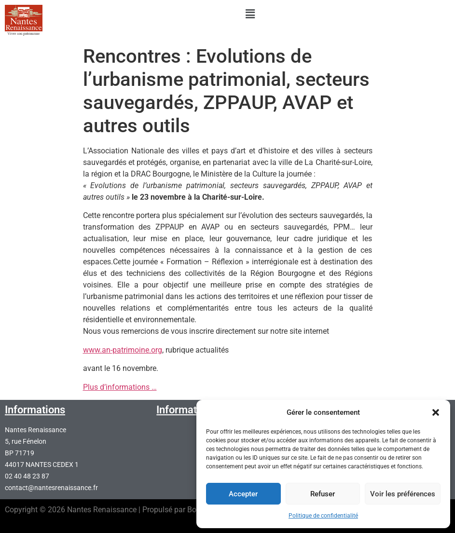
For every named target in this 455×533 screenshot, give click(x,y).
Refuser (322, 494)
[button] (436, 412)
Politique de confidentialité (323, 515)
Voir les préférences (402, 494)
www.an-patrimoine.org (122, 350)
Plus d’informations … (120, 387)
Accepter (243, 494)
